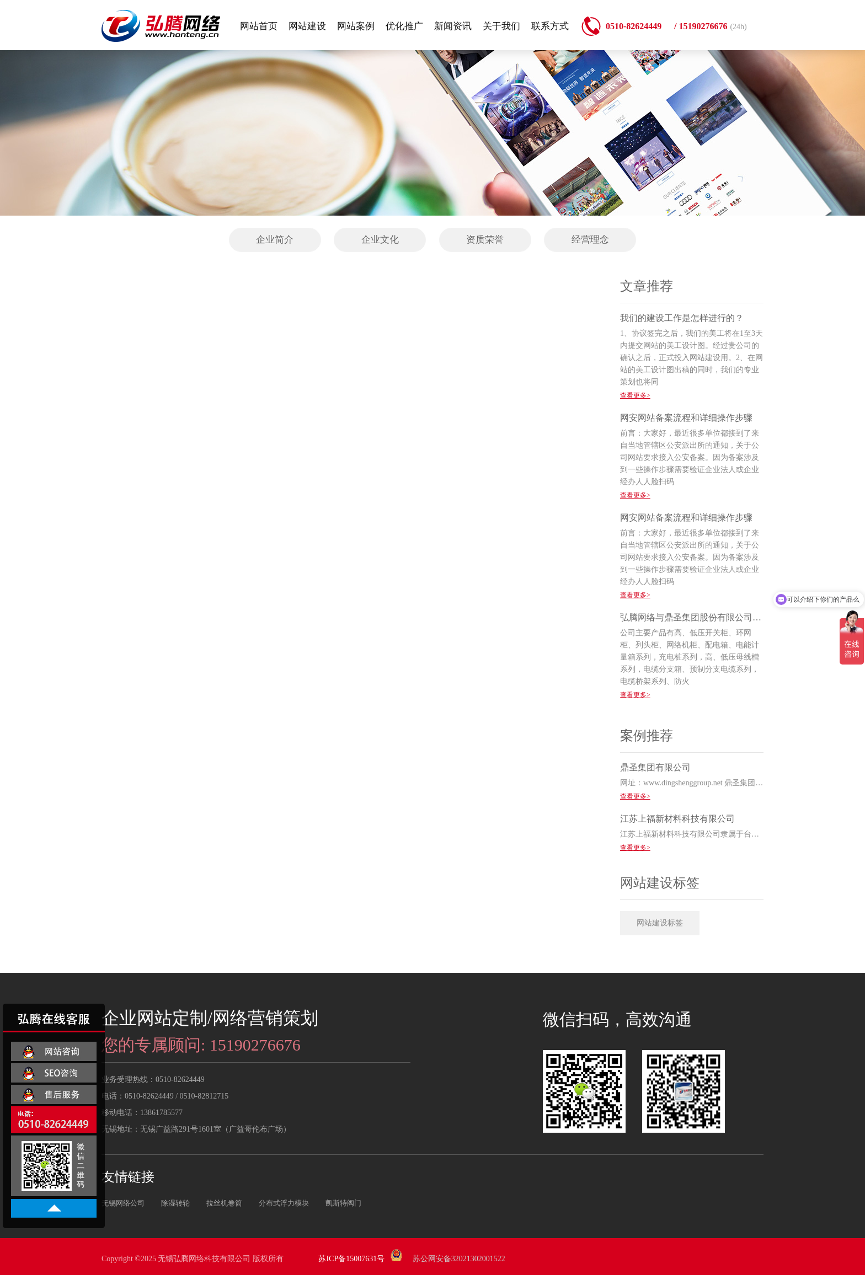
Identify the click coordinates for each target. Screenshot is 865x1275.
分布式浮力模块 (284, 1203)
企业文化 (380, 239)
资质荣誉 (485, 239)
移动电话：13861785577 (142, 1112)
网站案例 (356, 26)
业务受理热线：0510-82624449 (153, 1079)
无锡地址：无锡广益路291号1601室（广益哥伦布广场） (196, 1129)
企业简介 (274, 239)
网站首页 (258, 26)
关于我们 (501, 26)
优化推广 (404, 26)
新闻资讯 (453, 26)
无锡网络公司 (123, 1203)
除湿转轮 (175, 1203)
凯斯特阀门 (343, 1203)
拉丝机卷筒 (224, 1203)
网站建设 (307, 26)
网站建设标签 (660, 923)
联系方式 (550, 26)
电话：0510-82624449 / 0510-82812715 (165, 1096)
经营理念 (590, 239)
